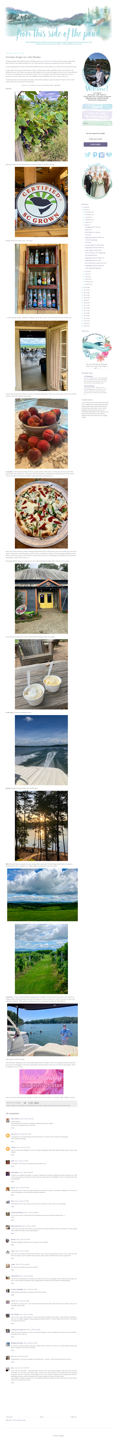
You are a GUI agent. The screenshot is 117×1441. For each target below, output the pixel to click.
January (87, 284)
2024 (85, 287)
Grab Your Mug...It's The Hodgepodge (95, 253)
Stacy (12, 1201)
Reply (12, 1128)
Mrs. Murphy (15, 1314)
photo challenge (43, 1105)
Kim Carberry (15, 1119)
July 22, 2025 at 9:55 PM (33, 1329)
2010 (85, 323)
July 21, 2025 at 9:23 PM (26, 1314)
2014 (85, 313)
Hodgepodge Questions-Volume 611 (94, 258)
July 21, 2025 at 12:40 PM (31, 1212)
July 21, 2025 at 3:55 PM (22, 1251)
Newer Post (9, 1417)
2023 (85, 290)
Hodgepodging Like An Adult (93, 260)
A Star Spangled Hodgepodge (93, 268)
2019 (85, 300)
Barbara (13, 1239)
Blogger (62, 1436)
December (88, 212)
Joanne (13, 1264)
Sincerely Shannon (89, 386)
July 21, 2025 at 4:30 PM (22, 1264)
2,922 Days (88, 235)
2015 (85, 310)
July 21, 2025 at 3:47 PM (23, 1239)
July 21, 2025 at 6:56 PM (22, 1301)
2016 (85, 308)
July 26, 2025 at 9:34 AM (21, 1356)
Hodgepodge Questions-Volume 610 (94, 265)
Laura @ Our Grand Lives (18, 1329)
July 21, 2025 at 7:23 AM (23, 1147)
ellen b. (13, 1187)
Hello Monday (31, 1105)
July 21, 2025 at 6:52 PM (30, 1289)
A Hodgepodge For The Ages (92, 227)
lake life (37, 1105)
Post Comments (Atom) (19, 1420)
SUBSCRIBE (96, 144)
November (88, 214)
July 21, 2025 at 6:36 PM (26, 1276)
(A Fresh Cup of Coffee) (54, 1065)
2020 (85, 298)
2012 (85, 318)
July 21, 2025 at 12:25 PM (22, 1201)
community (13, 1105)
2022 (85, 292)
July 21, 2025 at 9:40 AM (22, 1187)
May (86, 274)
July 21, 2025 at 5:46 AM (26, 1119)
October (87, 217)
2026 (85, 207)
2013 (85, 315)
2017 (85, 305)
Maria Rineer (15, 1172)
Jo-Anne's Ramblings (17, 1289)
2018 (85, 303)
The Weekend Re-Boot (91, 255)
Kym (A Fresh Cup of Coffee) (48, 61)
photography (51, 1105)
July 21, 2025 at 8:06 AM (26, 1172)
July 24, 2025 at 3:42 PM (30, 1343)
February (87, 281)
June (86, 271)
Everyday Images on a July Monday (94, 245)
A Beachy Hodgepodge (91, 240)
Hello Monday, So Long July (92, 232)
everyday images (20, 1105)
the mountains (67, 1105)
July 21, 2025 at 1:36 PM (29, 1226)
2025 (85, 210)
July (86, 225)
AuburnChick (15, 1276)
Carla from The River (17, 1212)
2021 (85, 295)
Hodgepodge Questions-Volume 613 (94, 237)
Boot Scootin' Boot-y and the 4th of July (95, 263)
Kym (12, 1368)
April (86, 276)
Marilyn (13, 1147)
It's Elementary (88, 376)
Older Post (73, 1417)
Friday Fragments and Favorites (93, 250)
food (26, 1105)
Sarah (23, 66)
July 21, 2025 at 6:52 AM (24, 1134)
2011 (85, 321)
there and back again (89, 387)
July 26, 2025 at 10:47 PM (22, 1368)
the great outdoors (58, 1105)
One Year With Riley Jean (90, 378)
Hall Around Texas (16, 1226)
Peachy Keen (88, 229)
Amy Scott (14, 1134)
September (88, 220)
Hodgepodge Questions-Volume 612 (94, 247)
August (87, 222)
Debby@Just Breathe (17, 1343)
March (87, 279)
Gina (12, 1356)
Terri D (13, 1301)
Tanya (13, 1251)
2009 (85, 326)
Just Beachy (88, 242)
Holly (17, 66)
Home (41, 1417)
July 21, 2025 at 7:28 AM (21, 1161)
